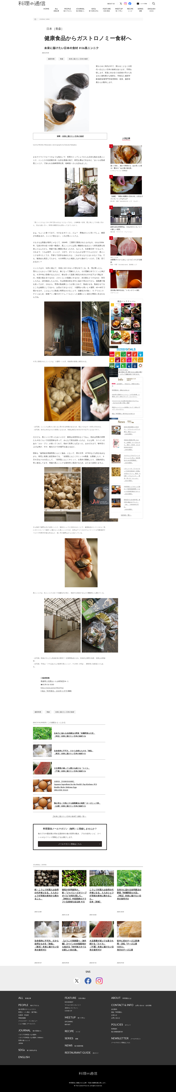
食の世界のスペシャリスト (27, 1009)
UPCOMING (69, 1021)
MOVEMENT (69, 1002)
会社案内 (114, 1009)
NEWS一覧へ (126, 515)
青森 (61, 59)
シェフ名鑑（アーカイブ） (27, 1024)
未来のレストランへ (71, 1008)
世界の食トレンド (24, 1040)
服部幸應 (51, 59)
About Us (111, 3)
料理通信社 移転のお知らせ (120, 390)
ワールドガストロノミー (73, 1005)
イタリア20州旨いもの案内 (27, 1034)
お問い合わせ (115, 1018)
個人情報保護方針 (117, 1032)
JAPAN (20, 1043)
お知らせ (114, 1015)
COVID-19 (68, 1011)
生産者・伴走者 (23, 1015)
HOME (46, 9)
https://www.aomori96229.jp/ (52, 688)
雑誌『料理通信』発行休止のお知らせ (123, 413)
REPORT (67, 1024)
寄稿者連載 (22, 1018)
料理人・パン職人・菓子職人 (27, 1012)
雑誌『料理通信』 (117, 1012)
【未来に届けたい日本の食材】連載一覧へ (69, 816)
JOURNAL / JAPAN (44, 19)
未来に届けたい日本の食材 (78, 59)
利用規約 (114, 1029)
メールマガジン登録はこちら (70, 844)
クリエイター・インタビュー (27, 1021)
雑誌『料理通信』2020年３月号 (54, 691)
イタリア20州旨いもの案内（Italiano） (31, 1037)
